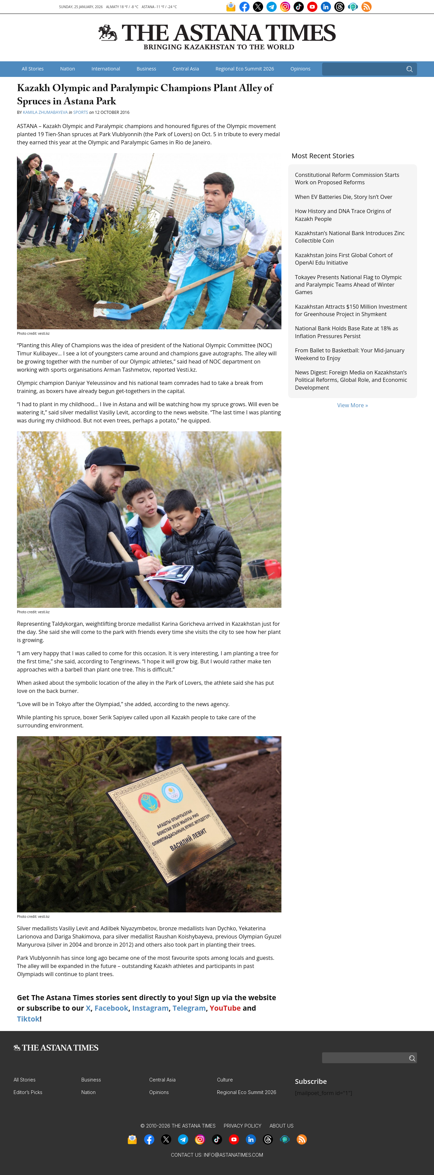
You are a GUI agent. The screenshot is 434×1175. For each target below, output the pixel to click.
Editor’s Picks (28, 1092)
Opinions (301, 68)
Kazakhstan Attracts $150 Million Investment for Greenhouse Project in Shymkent (351, 310)
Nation (67, 68)
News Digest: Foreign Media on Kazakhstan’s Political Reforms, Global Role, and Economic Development (351, 380)
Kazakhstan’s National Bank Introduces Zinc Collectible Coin (350, 236)
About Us (282, 1126)
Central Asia (186, 68)
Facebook (112, 1008)
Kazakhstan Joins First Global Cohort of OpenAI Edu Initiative (344, 258)
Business (146, 68)
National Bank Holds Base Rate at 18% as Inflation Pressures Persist (346, 332)
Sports (80, 112)
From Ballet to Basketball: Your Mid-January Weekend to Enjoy (350, 354)
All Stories (32, 68)
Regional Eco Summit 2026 (245, 68)
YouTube (225, 1008)
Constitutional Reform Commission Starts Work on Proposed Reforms (347, 178)
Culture (225, 1080)
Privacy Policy (242, 1126)
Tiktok (28, 1019)
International (106, 68)
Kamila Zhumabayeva (46, 112)
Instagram (150, 1008)
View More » (352, 405)
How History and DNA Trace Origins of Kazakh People (343, 214)
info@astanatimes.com (233, 1155)
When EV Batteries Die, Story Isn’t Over (343, 197)
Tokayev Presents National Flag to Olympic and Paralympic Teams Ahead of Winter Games (348, 284)
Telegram (189, 1008)
